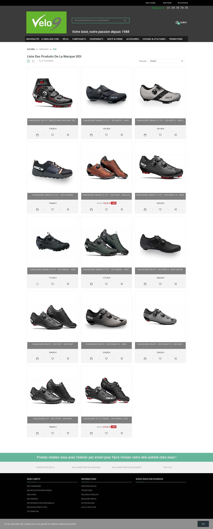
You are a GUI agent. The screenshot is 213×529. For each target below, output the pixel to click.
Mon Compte (150, 3)
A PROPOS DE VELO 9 (45, 467)
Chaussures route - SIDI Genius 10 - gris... (106, 344)
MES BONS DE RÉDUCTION (37, 507)
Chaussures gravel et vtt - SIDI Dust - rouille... (106, 195)
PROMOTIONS (86, 490)
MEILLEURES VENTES (88, 499)
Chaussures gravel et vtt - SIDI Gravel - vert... (106, 269)
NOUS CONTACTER (88, 507)
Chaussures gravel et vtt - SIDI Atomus (52, 195)
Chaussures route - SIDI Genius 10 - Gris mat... (160, 344)
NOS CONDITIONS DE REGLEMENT (127, 467)
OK (203, 524)
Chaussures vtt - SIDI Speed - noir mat (52, 418)
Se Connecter (183, 3)
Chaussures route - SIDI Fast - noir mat (52, 344)
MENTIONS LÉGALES (88, 486)
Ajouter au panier (37, 134)
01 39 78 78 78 (177, 8)
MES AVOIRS (31, 494)
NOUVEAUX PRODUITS (89, 494)
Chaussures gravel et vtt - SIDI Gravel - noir (52, 269)
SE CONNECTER (33, 511)
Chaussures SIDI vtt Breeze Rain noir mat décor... (52, 120)
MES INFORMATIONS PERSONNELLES (40, 503)
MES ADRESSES (32, 499)
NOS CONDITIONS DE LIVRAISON (86, 467)
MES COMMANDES (34, 486)
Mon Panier (167, 3)
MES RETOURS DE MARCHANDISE (39, 490)
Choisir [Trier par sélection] (167, 61)
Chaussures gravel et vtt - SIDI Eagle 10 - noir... (160, 195)
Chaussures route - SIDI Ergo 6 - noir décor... (160, 269)
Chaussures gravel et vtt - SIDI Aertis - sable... (160, 120)
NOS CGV (168, 467)
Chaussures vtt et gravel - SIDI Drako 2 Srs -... (106, 418)
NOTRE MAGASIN (87, 503)
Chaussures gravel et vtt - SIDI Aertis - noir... (106, 120)
